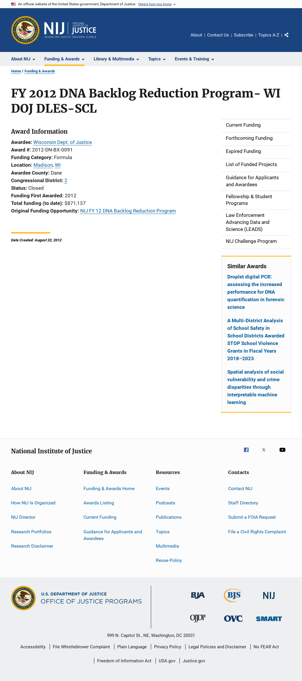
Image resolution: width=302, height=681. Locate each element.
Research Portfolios (31, 531)
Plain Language (132, 646)
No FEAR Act (266, 646)
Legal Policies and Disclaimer (217, 646)
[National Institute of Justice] (269, 600)
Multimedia (167, 546)
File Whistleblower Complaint (81, 646)
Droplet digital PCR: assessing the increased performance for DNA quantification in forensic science (255, 292)
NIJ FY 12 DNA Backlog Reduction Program (128, 211)
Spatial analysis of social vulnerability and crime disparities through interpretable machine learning (255, 387)
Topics (163, 531)
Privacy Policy (167, 646)
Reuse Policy (169, 560)
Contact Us (218, 35)
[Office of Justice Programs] (25, 30)
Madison (43, 165)
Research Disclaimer (32, 546)
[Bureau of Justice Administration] (198, 599)
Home (16, 71)
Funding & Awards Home (109, 488)
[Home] (70, 30)
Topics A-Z (268, 35)
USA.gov (167, 660)
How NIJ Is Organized (33, 503)
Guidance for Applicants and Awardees (112, 535)
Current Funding (99, 517)
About (196, 35)
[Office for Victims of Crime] (233, 623)
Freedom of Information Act (124, 660)
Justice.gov (194, 660)
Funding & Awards (40, 71)
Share (291, 39)
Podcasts (165, 503)
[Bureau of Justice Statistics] (233, 603)
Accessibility (33, 646)
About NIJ (21, 488)
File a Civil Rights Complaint (257, 531)
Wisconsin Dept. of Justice (62, 142)
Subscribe (243, 35)
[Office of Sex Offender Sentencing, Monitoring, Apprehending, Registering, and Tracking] (269, 622)
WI (58, 165)
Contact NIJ (240, 488)
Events (163, 488)
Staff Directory (243, 503)
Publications (168, 517)
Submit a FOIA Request (252, 517)
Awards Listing (98, 503)
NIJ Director (23, 517)
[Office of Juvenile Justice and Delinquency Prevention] (197, 623)
